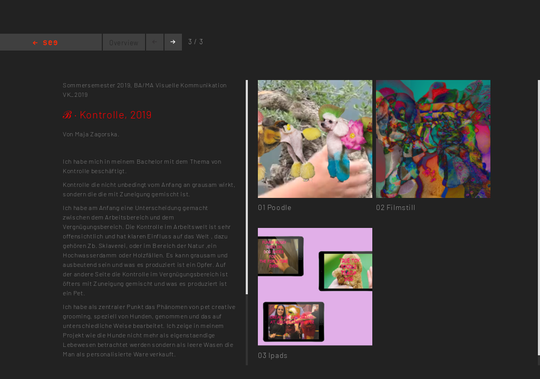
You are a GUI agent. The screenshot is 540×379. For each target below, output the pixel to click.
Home (45, 43)
